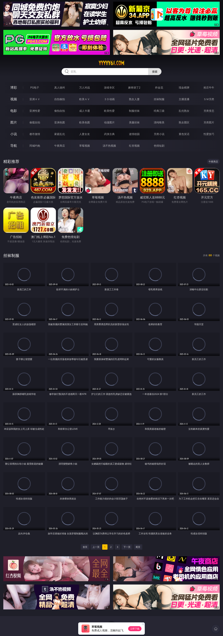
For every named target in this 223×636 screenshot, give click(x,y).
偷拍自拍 (59, 111)
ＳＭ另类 (209, 99)
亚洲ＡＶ (34, 99)
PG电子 (34, 87)
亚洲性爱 (34, 111)
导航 (13, 145)
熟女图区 (184, 122)
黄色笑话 (184, 134)
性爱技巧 (209, 134)
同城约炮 (34, 145)
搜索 (154, 71)
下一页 (126, 546)
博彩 (13, 87)
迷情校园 (134, 134)
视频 (13, 99)
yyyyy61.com (111, 63)
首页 (85, 546)
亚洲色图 (59, 122)
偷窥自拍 (34, 122)
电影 (13, 110)
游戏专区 (109, 87)
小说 (13, 134)
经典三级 (159, 111)
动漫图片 (109, 122)
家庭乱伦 (59, 134)
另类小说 (159, 134)
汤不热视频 (109, 145)
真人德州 (59, 87)
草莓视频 (84, 145)
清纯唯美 (159, 122)
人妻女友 (84, 134)
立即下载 (134, 628)
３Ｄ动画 (109, 99)
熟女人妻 (134, 99)
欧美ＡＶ (84, 99)
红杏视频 (134, 145)
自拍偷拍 (59, 99)
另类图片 (209, 122)
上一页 (96, 546)
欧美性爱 (109, 111)
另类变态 (209, 111)
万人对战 (84, 87)
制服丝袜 (134, 111)
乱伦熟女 (184, 111)
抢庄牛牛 (209, 87)
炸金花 (159, 87)
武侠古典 (109, 134)
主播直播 (184, 99)
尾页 (138, 546)
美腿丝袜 (134, 122)
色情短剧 (159, 145)
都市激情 (34, 134)
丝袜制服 (159, 99)
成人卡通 (84, 111)
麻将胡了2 (134, 87)
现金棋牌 (184, 87)
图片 (13, 122)
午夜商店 (59, 145)
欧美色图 (84, 122)
